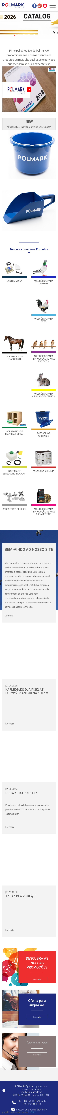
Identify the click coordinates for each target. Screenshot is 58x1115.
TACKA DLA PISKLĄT (20, 896)
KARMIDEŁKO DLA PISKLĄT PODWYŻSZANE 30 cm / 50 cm (26, 691)
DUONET (32, 1112)
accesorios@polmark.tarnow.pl (31, 1109)
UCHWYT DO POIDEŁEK (21, 793)
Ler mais (9, 723)
